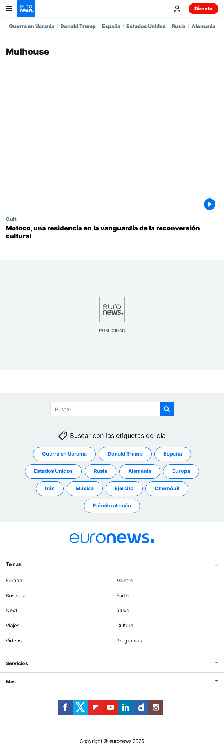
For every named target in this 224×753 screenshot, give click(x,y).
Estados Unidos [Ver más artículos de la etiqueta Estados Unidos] (53, 471)
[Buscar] (112, 409)
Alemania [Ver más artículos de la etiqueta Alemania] (139, 471)
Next (11, 611)
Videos (14, 640)
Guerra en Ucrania (31, 26)
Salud (123, 611)
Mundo (124, 580)
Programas (129, 640)
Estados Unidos (146, 26)
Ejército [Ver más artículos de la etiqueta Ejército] (124, 488)
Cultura (124, 626)
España (111, 26)
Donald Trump (78, 26)
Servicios (17, 663)
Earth (122, 595)
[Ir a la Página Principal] (26, 8)
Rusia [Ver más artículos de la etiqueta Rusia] (100, 471)
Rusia (178, 26)
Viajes (12, 626)
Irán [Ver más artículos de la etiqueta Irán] (50, 488)
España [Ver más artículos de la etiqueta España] (172, 454)
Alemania (203, 26)
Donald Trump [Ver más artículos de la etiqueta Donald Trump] (125, 454)
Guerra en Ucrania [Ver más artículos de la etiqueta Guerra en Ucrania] (64, 454)
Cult (11, 218)
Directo (203, 8)
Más (11, 681)
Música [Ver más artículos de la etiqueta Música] (85, 488)
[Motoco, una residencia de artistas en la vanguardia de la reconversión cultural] (112, 232)
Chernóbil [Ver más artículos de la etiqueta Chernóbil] (166, 488)
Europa (14, 580)
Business (16, 595)
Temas (14, 564)
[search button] (167, 409)
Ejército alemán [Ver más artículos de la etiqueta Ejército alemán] (112, 506)
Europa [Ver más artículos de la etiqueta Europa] (181, 471)
